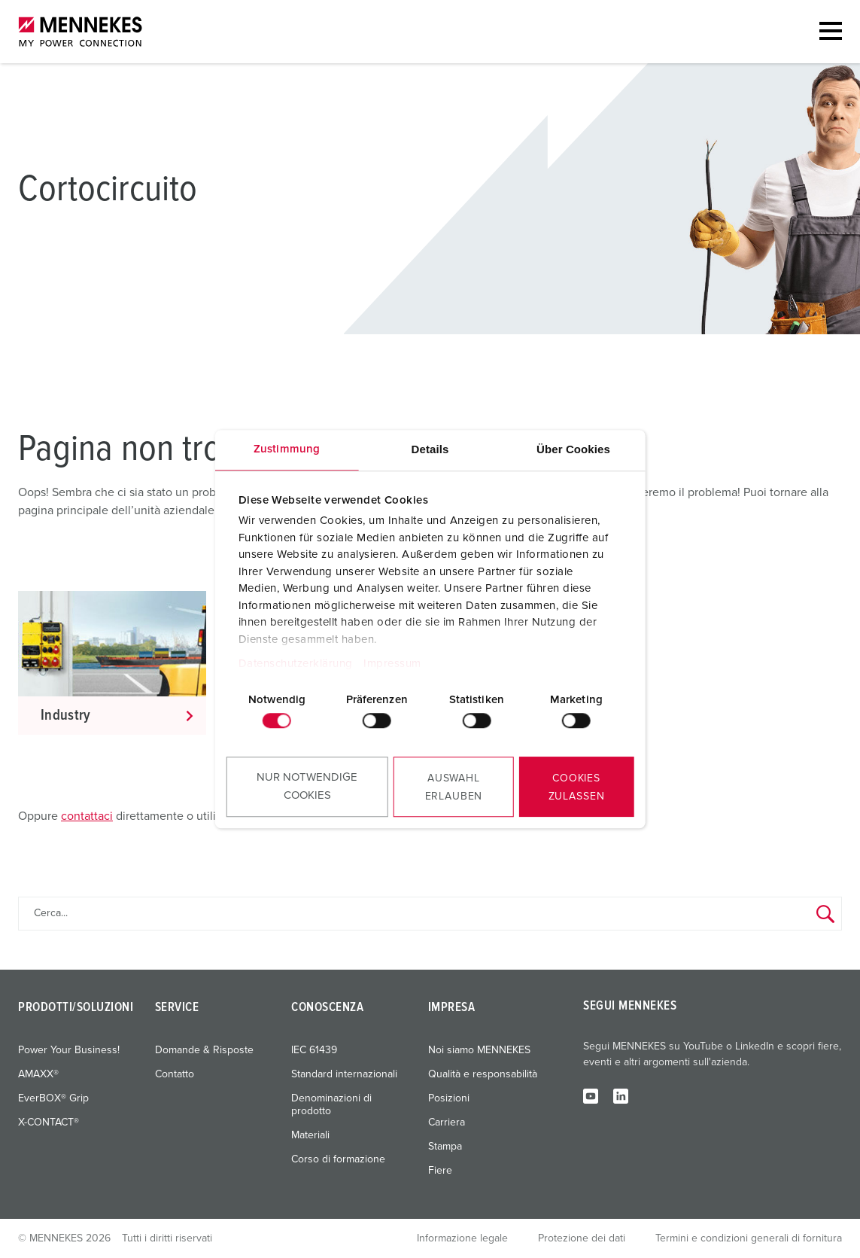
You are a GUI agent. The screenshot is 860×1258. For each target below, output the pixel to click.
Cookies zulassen (577, 787)
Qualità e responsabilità (482, 1074)
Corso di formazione (338, 1159)
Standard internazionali (344, 1074)
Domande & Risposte (204, 1050)
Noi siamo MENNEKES (479, 1050)
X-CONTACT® (48, 1122)
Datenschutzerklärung (296, 663)
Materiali (310, 1135)
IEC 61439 (314, 1050)
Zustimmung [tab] (287, 449)
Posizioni (449, 1098)
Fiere (440, 1170)
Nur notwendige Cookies (307, 786)
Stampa (445, 1146)
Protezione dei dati (581, 1238)
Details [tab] (430, 449)
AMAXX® (38, 1074)
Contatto (174, 1074)
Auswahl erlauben (454, 787)
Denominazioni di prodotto (331, 1104)
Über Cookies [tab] (573, 449)
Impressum (392, 663)
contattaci (87, 816)
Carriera (446, 1122)
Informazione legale (462, 1238)
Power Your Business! (69, 1050)
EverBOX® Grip (53, 1098)
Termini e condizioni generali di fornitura (748, 1238)
